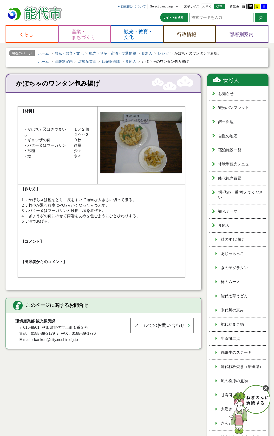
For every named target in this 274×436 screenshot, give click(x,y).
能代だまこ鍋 (232, 324)
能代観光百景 (229, 178)
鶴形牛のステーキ (236, 352)
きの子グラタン (234, 268)
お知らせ (226, 94)
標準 (219, 6)
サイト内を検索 (173, 17)
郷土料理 (226, 122)
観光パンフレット (233, 108)
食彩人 (231, 80)
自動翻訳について (133, 6)
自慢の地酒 (227, 136)
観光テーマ (227, 211)
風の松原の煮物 (234, 381)
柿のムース (230, 282)
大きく (207, 6)
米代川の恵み (232, 310)
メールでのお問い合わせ (159, 325)
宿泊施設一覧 (229, 150)
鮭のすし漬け (232, 239)
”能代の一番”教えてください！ (240, 194)
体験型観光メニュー (235, 164)
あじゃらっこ (232, 254)
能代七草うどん (234, 296)
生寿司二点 (230, 338)
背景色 (234, 6)
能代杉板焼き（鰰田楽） (242, 367)
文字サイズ (191, 6)
